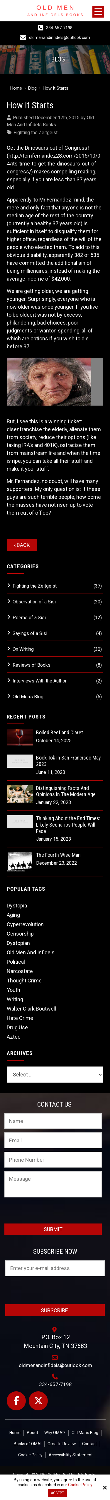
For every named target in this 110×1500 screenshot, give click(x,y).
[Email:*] (53, 1140)
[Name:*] (53, 1121)
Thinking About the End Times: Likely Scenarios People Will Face (68, 824)
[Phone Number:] (53, 1160)
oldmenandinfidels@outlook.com (59, 37)
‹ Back (22, 545)
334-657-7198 (59, 27)
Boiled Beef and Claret (59, 732)
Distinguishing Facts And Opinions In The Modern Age (66, 791)
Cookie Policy (80, 1484)
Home (16, 88)
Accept (57, 1493)
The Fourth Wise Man (58, 855)
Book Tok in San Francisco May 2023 (68, 761)
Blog (32, 88)
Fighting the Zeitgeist (35, 132)
